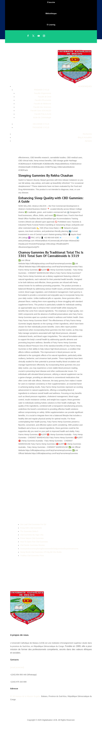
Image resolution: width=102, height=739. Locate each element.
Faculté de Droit (44, 97)
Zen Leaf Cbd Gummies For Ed (33, 524)
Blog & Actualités (85, 137)
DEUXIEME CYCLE (41, 124)
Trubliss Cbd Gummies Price (32, 555)
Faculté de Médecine (42, 104)
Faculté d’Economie (43, 100)
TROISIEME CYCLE (40, 127)
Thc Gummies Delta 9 (29, 531)
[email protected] (69, 238)
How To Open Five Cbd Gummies (34, 542)
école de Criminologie (42, 117)
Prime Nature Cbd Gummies (32, 538)
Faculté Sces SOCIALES (41, 110)
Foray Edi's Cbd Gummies (31, 528)
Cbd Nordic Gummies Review (32, 545)
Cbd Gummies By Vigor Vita (31, 535)
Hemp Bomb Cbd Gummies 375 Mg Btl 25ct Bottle (41, 552)
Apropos (88, 141)
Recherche (87, 134)
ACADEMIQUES (85, 86)
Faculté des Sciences (42, 107)
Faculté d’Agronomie (42, 93)
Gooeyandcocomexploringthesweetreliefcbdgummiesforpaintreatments (49, 549)
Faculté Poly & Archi (43, 114)
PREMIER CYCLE (41, 90)
